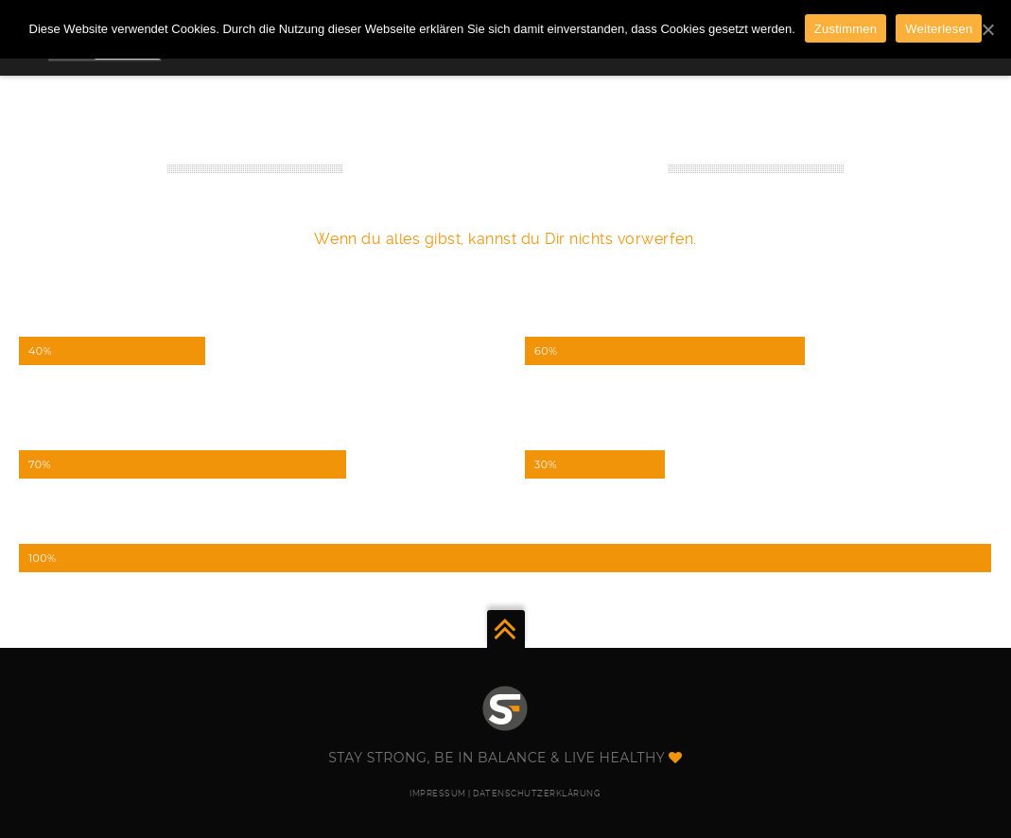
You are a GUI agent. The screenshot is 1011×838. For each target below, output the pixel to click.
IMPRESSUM (438, 793)
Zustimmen (846, 29)
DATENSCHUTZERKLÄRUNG (537, 793)
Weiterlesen (938, 29)
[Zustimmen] (987, 29)
